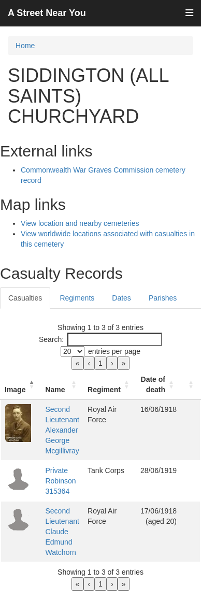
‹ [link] (89, 363)
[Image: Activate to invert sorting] (21, 384)
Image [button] (15, 389)
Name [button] (55, 389)
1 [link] (100, 363)
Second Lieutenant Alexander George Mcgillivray (62, 430)
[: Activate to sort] (190, 384)
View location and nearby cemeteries (80, 223)
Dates (121, 298)
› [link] (112, 363)
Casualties (25, 298)
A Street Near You (47, 13)
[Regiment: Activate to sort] (109, 384)
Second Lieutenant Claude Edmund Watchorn (62, 531)
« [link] (78, 363)
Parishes (163, 298)
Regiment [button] (104, 389)
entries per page (114, 351)
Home (25, 45)
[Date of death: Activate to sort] (158, 384)
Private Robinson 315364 (60, 480)
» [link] (124, 363)
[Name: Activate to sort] (62, 384)
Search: (51, 339)
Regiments (77, 298)
